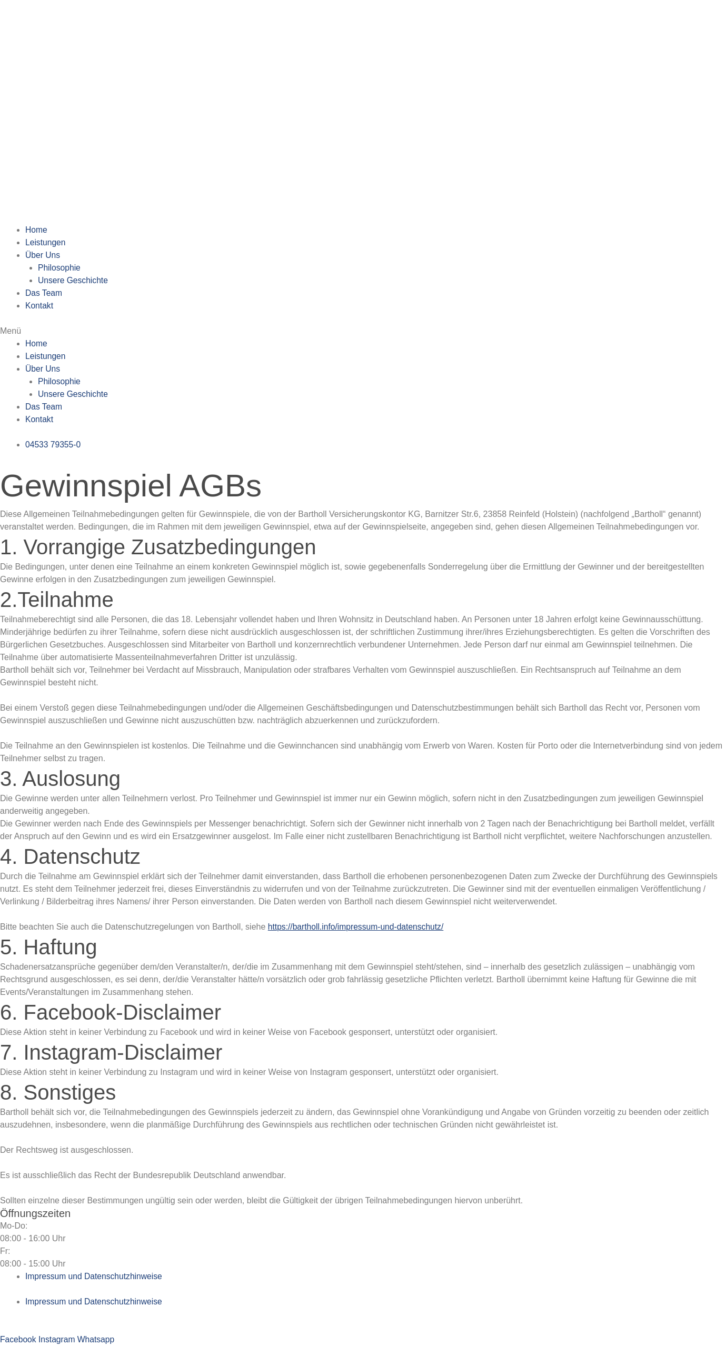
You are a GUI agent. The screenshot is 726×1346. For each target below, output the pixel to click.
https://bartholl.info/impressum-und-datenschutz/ (358, 926)
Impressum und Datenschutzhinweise (95, 1276)
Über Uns (43, 255)
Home (36, 229)
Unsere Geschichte (74, 280)
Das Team (44, 292)
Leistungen (45, 242)
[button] (363, 331)
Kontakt (39, 305)
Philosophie (60, 267)
